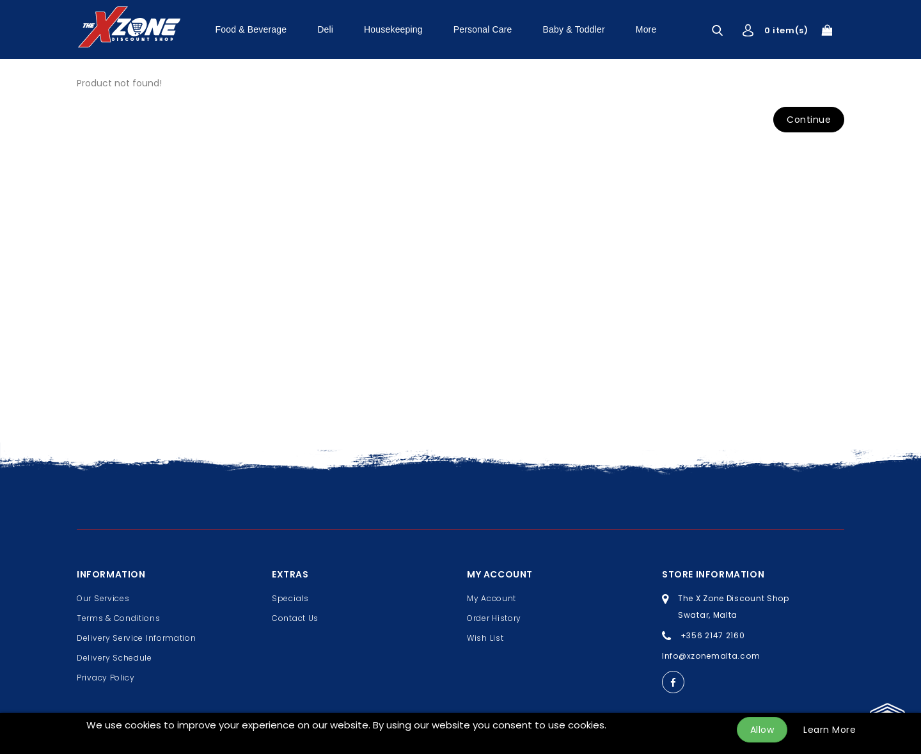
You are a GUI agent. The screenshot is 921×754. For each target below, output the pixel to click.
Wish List (485, 637)
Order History (494, 618)
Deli (325, 29)
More (646, 29)
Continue (809, 119)
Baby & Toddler (574, 29)
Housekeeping (393, 29)
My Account (491, 598)
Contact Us (295, 618)
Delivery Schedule (114, 657)
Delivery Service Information (136, 637)
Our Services (103, 598)
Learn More (829, 729)
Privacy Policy (106, 677)
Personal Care (482, 29)
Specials (290, 598)
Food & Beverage (251, 29)
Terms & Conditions (119, 618)
